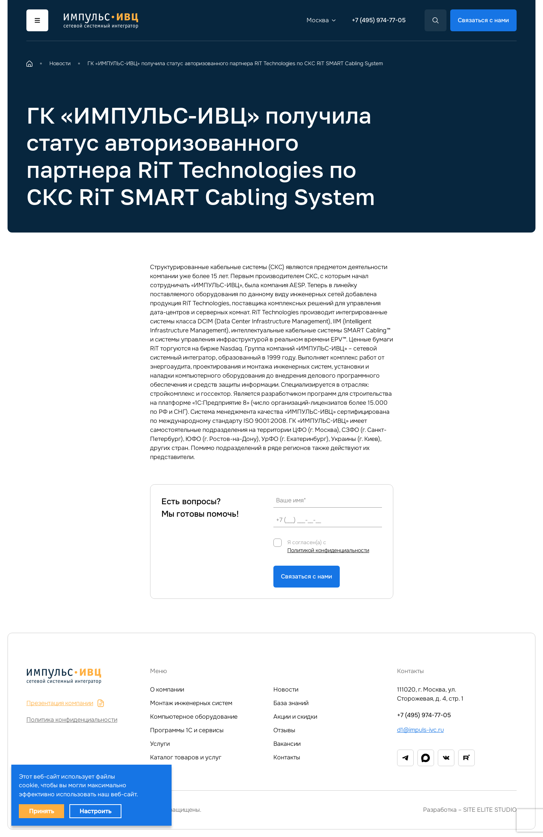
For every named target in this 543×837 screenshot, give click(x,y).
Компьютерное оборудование (194, 717)
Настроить (95, 811)
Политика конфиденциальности (71, 720)
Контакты (286, 757)
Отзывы (284, 730)
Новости (285, 689)
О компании (167, 689)
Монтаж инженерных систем (191, 703)
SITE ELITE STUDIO (490, 810)
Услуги (160, 744)
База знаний (290, 703)
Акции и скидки (295, 717)
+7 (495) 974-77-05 (379, 20)
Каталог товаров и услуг (185, 757)
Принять (41, 811)
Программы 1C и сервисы (187, 730)
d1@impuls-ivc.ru (420, 730)
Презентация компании (65, 703)
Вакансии (287, 744)
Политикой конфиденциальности (328, 550)
